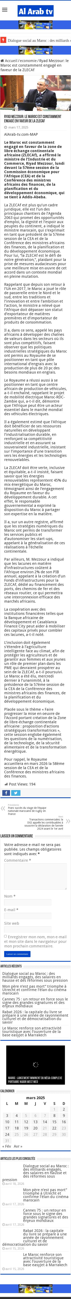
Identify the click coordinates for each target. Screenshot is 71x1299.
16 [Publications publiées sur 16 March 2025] (64, 1122)
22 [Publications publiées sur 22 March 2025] (54, 1128)
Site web (11, 923)
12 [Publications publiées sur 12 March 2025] (26, 1122)
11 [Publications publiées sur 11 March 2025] (17, 1122)
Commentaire (17, 860)
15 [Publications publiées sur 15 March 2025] (54, 1122)
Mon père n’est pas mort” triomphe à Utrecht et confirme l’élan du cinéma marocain (34, 989)
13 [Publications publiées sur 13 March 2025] (35, 1122)
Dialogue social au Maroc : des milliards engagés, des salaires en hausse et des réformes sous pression (35, 977)
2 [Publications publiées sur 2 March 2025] (64, 1109)
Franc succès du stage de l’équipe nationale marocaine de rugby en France (27, 809)
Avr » (18, 1146)
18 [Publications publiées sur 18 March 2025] (17, 1128)
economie (28, 60)
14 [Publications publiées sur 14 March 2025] (45, 1122)
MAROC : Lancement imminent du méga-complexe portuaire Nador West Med (35, 1080)
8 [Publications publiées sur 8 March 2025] (54, 1115)
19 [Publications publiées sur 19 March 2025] (26, 1128)
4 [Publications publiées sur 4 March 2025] (17, 1115)
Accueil (8, 60)
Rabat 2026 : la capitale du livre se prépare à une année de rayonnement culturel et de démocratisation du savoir (35, 1017)
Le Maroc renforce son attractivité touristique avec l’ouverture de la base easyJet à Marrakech (31, 1031)
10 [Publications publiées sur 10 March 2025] (7, 1122)
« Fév (6, 1146)
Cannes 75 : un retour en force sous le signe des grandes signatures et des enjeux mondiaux (35, 1002)
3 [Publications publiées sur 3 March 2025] (7, 1115)
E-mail (11, 909)
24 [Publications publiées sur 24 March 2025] (7, 1134)
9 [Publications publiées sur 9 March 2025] (64, 1115)
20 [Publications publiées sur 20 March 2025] (35, 1128)
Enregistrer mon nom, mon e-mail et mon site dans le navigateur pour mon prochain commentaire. (35, 941)
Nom (10, 896)
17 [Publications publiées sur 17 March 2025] (7, 1128)
